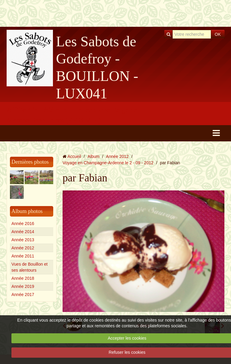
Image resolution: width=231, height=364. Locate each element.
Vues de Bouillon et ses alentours (29, 267)
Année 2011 (22, 256)
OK (218, 34)
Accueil (74, 156)
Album (94, 156)
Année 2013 (22, 239)
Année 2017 (22, 294)
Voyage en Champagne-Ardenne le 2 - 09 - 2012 (108, 162)
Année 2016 (22, 223)
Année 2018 (22, 278)
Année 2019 (22, 286)
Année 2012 (22, 247)
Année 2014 (22, 231)
